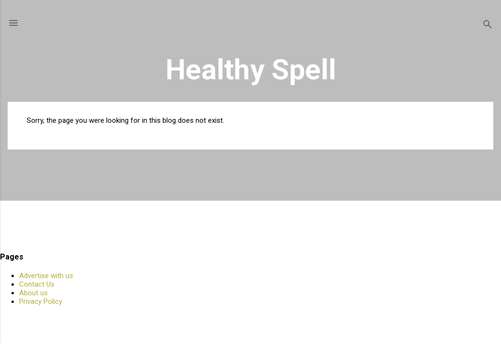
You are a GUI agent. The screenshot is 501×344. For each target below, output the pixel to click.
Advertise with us (46, 275)
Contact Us (36, 284)
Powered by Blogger (251, 319)
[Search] (487, 26)
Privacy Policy (40, 301)
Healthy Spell (250, 69)
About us (33, 293)
